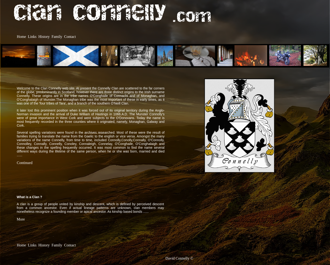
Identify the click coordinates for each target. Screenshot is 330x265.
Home (21, 37)
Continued (24, 163)
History (44, 37)
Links (32, 37)
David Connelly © (179, 258)
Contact (70, 37)
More (21, 219)
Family (57, 37)
